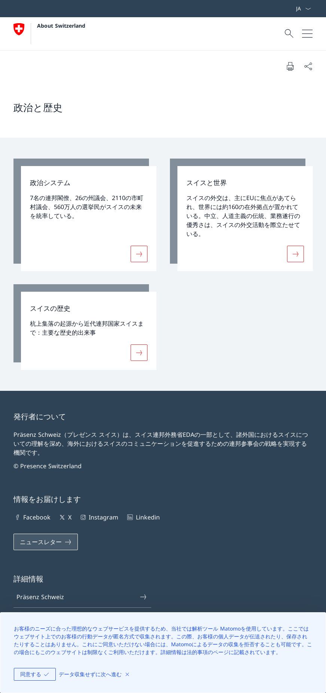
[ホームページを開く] (49, 33)
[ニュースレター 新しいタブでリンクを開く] (45, 542)
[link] (84, 215)
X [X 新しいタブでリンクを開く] (64, 517)
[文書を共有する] (308, 66)
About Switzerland (61, 25)
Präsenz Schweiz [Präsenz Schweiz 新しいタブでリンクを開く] (81, 596)
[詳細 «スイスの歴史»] (139, 352)
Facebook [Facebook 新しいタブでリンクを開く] (32, 517)
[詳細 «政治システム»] (139, 253)
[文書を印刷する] (290, 66)
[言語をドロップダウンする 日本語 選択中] (303, 8)
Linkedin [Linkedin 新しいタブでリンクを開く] (142, 517)
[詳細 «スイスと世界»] (295, 253)
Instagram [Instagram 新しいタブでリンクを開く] (98, 517)
